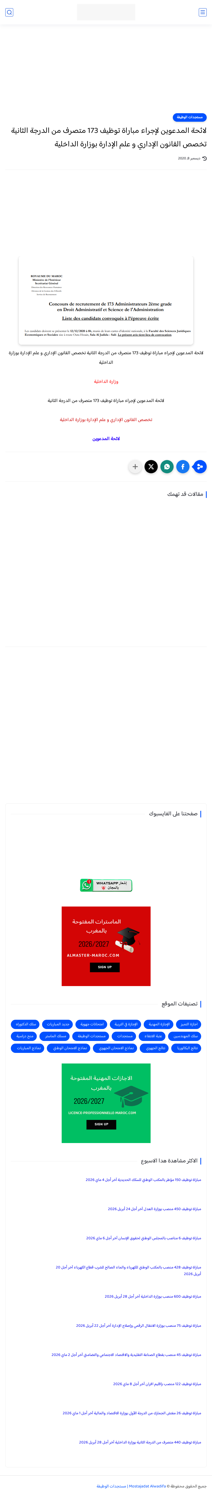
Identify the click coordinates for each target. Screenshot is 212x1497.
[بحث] (9, 12)
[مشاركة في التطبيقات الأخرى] (135, 466)
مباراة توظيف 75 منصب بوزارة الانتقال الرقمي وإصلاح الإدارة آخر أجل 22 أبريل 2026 (138, 1326)
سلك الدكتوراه (26, 1024)
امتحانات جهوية (92, 1024)
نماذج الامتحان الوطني (70, 1048)
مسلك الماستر (55, 1036)
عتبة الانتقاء (153, 1036)
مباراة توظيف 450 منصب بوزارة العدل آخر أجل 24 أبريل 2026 (154, 1209)
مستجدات (125, 1036)
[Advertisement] (106, 72)
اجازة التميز (189, 1024)
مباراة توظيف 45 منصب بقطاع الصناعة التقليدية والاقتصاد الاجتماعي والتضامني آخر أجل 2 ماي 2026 (126, 1355)
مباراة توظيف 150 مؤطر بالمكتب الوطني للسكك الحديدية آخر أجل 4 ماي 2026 (143, 1180)
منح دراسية (24, 1036)
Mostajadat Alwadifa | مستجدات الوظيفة (131, 1486)
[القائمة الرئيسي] (203, 12)
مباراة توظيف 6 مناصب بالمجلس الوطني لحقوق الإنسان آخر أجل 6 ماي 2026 (143, 1238)
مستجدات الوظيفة (190, 117)
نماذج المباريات (29, 1048)
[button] (183, 466)
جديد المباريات (58, 1024)
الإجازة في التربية (126, 1024)
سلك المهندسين (186, 1036)
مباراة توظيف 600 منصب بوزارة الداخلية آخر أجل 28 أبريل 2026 (153, 1296)
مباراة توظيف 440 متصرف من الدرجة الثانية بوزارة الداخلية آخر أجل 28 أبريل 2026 (140, 1442)
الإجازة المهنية (159, 1024)
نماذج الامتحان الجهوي (116, 1048)
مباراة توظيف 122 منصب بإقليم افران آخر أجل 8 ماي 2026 (157, 1384)
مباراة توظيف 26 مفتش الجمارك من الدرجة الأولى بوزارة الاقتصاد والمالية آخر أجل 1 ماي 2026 (132, 1413)
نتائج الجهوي (155, 1048)
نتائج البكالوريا (187, 1048)
